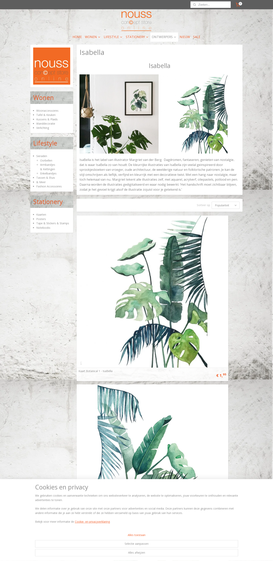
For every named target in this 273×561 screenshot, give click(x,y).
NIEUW (185, 37)
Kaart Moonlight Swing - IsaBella (99, 342)
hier (129, 374)
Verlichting (42, 128)
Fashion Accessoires (49, 186)
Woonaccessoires (47, 110)
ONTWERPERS (164, 37)
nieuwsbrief (212, 381)
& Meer (41, 182)
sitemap (118, 414)
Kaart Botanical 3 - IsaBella (208, 272)
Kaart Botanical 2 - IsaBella (152, 272)
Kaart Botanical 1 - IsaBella (95, 272)
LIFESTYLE (113, 37)
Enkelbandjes (48, 173)
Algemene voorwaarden (176, 374)
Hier (34, 374)
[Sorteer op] (226, 205)
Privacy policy (170, 378)
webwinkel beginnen (141, 414)
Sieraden (41, 156)
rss (126, 414)
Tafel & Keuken (46, 115)
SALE (196, 37)
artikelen (97, 374)
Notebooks (43, 228)
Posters (41, 219)
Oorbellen (46, 160)
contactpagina (226, 374)
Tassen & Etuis (45, 177)
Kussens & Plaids (47, 119)
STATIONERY (137, 37)
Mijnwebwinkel (175, 414)
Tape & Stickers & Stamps (52, 223)
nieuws (131, 378)
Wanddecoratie (45, 123)
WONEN (93, 37)
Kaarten (41, 214)
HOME (77, 37)
